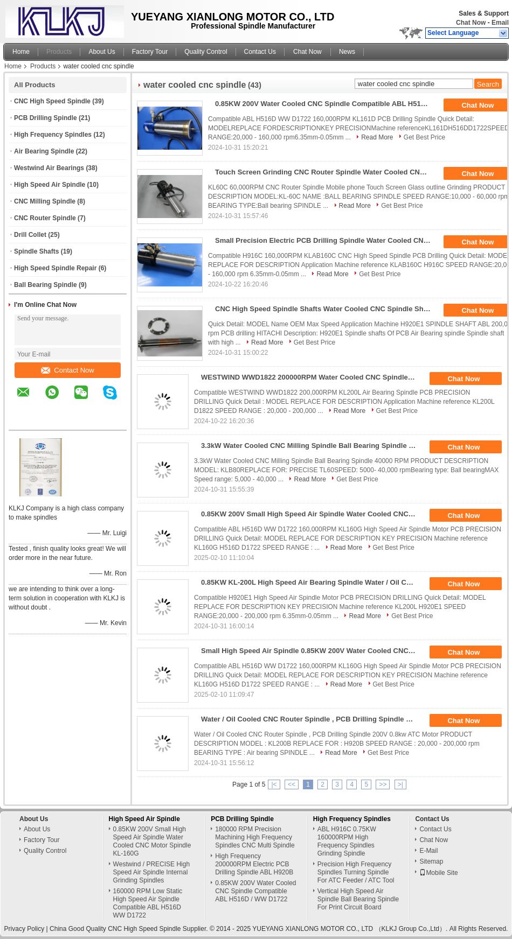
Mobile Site (438, 873)
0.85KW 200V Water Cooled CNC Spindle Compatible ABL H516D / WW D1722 (326, 104)
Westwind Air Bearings (49, 168)
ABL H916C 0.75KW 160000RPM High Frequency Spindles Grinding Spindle (346, 841)
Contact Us (260, 51)
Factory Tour (150, 51)
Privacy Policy (24, 929)
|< (273, 784)
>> (382, 784)
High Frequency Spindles (53, 134)
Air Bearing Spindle (44, 151)
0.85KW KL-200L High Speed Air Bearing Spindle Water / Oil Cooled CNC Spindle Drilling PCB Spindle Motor (312, 582)
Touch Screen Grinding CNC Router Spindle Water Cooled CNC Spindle (326, 172)
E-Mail (428, 850)
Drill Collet (30, 235)
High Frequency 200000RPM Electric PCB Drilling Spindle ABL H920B (254, 864)
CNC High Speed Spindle (52, 101)
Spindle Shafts (36, 251)
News (347, 51)
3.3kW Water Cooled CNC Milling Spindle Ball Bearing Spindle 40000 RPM (312, 446)
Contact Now (67, 370)
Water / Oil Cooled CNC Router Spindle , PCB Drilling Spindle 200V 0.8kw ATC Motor (312, 719)
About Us (101, 51)
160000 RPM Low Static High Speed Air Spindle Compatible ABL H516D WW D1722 (148, 903)
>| (400, 784)
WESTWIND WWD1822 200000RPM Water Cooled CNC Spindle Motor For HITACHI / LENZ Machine (312, 377)
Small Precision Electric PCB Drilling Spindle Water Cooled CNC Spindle (326, 240)
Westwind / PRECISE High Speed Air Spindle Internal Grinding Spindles (151, 872)
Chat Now (471, 22)
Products (59, 51)
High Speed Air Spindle (49, 184)
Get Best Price (424, 137)
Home (21, 51)
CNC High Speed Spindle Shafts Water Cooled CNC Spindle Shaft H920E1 (326, 309)
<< (291, 784)
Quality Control (205, 51)
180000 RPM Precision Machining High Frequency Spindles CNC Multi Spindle (254, 837)
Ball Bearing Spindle (45, 285)
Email (500, 22)
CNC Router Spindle (45, 218)
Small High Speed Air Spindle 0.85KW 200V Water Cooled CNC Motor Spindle (312, 651)
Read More (377, 137)
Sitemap (431, 861)
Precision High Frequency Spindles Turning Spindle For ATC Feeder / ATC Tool (356, 872)
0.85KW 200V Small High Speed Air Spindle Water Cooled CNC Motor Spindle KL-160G (312, 514)
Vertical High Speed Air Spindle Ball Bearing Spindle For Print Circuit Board (358, 899)
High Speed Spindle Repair (55, 268)
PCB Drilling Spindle (45, 118)
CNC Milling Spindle (44, 201)
